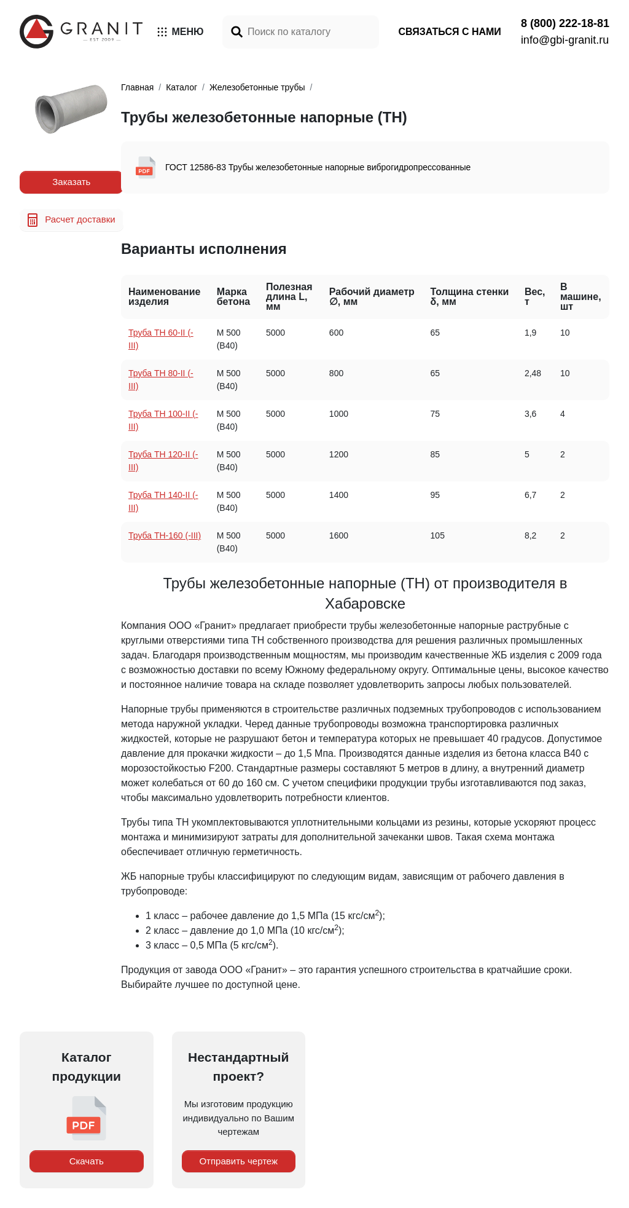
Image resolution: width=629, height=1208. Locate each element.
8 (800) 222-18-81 (565, 23)
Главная (137, 87)
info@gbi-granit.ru (565, 40)
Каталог (181, 87)
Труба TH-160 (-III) (164, 535)
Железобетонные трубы (257, 87)
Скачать (86, 1161)
